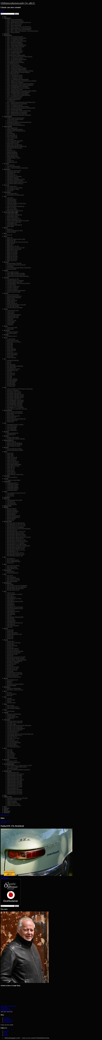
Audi (5, 196)
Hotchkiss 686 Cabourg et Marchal (16, 438)
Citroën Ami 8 (10, 313)
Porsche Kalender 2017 (13, 788)
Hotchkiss (6, 436)
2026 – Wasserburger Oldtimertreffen (16, 38)
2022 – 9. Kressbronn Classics (14, 66)
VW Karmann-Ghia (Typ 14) (14, 735)
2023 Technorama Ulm (13, 63)
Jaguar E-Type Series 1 (13, 463)
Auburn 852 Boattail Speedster (15, 129)
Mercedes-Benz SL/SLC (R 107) (15, 552)
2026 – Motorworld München (14, 19)
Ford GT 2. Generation (13, 390)
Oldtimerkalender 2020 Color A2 (15, 774)
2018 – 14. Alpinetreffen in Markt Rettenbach (18, 95)
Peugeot (6, 628)
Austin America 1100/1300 (14, 222)
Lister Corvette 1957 (12, 137)
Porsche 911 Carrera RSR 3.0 (14, 661)
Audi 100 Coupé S (11, 199)
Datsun (5, 326)
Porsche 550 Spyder (12, 645)
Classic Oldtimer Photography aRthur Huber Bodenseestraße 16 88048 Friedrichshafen (8, 1008)
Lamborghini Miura (12, 490)
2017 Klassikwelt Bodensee (14, 98)
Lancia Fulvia (10, 495)
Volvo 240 (9, 751)
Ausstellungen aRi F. (9, 764)
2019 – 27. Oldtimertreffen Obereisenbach (18, 79)
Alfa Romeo (7, 169)
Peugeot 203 (10, 637)
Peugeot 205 (10, 635)
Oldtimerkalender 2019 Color (14, 778)
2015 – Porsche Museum (13, 32)
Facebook (6, 1031)
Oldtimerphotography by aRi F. (18, 3)
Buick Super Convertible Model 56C (16, 418)
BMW (5, 236)
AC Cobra (6, 163)
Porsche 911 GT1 (11, 664)
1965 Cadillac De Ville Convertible (16, 274)
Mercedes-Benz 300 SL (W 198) (15, 533)
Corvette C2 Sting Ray (13, 287)
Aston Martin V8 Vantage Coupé (15, 195)
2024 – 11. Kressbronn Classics (15, 50)
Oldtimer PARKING (12, 802)
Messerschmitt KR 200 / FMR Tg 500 (16, 146)
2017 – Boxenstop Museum (14, 25)
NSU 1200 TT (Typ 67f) (13, 578)
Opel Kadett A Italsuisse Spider (15, 601)
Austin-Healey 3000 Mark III (14, 224)
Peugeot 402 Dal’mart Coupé (14, 634)
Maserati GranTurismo (13, 511)
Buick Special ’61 (11, 417)
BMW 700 (9, 244)
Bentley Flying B (11, 232)
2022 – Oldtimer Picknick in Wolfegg (16, 68)
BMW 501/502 (11, 243)
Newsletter (6, 33)
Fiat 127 (9, 363)
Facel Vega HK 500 (12, 136)
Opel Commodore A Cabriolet (14, 594)
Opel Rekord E (11, 610)
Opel (5, 591)
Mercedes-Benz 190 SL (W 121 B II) (16, 535)
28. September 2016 (6, 821)
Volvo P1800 (10, 752)
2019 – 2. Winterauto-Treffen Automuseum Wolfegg (20, 83)
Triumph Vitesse (11, 715)
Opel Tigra (10, 627)
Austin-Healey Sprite (12, 216)
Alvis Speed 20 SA (12, 186)
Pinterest (6, 1035)
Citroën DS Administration (14, 314)
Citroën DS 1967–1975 (13, 316)
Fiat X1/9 (9, 371)
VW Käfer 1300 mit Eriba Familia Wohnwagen (19, 725)
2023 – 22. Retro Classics (13, 65)
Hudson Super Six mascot (13, 446)
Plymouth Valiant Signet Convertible (16, 304)
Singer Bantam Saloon (12, 156)
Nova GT (9, 149)
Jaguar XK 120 (11, 468)
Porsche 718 (10, 647)
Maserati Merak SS (12, 513)
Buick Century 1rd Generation (14, 411)
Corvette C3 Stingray (12, 289)
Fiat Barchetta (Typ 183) (13, 369)
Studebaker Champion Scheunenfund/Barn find (19, 122)
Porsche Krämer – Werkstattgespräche (16, 659)
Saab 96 (9, 701)
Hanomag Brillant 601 (12, 433)
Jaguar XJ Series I (11, 460)
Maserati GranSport (12, 510)
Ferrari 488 (10, 344)
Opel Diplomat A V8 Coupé (14, 598)
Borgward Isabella (11, 269)
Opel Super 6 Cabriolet (13, 625)
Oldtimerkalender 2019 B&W (14, 781)
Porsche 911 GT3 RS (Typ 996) (15, 651)
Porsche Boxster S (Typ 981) (14, 672)
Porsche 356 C (10, 644)
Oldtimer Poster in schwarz (14, 805)
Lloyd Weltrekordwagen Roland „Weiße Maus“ (19, 267)
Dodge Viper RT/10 (12, 303)
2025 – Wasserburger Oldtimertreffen (16, 45)
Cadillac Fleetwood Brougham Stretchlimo (18, 276)
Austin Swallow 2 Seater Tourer (15, 474)
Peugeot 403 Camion (12, 632)
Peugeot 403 (10, 631)
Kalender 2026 (7, 771)
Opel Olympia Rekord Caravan (15, 608)
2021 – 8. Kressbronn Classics (14, 75)
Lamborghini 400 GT (12, 483)
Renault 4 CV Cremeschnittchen (15, 684)
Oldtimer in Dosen (11, 801)
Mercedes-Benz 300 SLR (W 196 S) (16, 534)
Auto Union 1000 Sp (12, 209)
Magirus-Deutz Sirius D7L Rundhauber (17, 585)
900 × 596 (3, 822)
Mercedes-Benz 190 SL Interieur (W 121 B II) (19, 537)
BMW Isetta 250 (11, 240)
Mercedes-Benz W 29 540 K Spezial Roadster (18, 528)
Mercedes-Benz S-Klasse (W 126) (15, 554)
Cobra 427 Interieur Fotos (13, 166)
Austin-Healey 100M (12, 213)
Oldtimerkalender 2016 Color (14, 791)
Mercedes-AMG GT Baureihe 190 (16, 523)
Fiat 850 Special (11, 384)
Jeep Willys (7, 475)
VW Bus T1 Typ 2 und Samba (14, 726)
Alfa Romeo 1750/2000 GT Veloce (16, 179)
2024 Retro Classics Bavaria (14, 49)
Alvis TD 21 (10, 190)
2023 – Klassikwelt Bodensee (14, 60)
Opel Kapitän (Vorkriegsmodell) (15, 617)
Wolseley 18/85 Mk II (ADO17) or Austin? (18, 220)
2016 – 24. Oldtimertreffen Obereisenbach (18, 106)
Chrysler (6, 293)
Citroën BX (10, 324)
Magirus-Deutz (8, 505)
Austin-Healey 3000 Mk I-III (14, 214)
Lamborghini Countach (13, 484)
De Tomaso (7, 330)
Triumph (6, 712)
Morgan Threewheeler (12, 572)
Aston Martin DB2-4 (12, 193)
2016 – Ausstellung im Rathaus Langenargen (18, 769)
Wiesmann (6, 759)
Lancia (5, 491)
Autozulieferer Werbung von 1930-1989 (17, 798)
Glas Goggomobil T (12, 430)
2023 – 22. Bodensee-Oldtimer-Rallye (16, 59)
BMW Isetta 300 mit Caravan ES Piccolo (17, 242)
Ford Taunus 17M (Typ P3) (14, 393)
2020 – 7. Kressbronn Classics (14, 76)
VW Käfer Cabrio (11, 724)
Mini (5, 564)
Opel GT (9, 615)
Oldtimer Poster (8, 796)
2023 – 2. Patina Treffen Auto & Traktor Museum (19, 56)
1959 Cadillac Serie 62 (13, 272)
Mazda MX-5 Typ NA (12, 143)
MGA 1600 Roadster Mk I (13, 561)
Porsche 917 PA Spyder (13, 667)
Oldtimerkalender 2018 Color (14, 782)
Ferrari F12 (10, 351)
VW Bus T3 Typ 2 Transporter (15, 729)
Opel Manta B (10, 604)
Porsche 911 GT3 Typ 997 (13, 652)
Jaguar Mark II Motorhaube (14, 464)
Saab (5, 697)
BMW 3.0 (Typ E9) (12, 254)
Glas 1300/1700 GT (12, 426)
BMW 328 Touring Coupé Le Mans (16, 239)
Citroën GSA (10, 323)
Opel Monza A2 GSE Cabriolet (15, 607)
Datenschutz (7, 811)
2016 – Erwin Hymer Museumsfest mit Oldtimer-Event (21, 108)
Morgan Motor (7, 570)
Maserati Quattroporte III (13, 515)
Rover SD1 (10, 695)
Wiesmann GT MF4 (12, 761)
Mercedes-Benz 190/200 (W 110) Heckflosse (18, 545)
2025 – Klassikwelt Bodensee (14, 42)
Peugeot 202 (10, 638)
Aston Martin (7, 192)
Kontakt (6, 809)
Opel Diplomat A (11, 597)
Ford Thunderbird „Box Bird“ (14, 404)
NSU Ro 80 (10, 575)
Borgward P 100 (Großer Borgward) (16, 264)
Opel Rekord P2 (11, 621)
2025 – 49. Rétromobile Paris (14, 48)
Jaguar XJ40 (10, 456)
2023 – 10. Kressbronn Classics (15, 58)
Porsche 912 (10, 665)
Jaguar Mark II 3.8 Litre (13, 465)
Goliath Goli (10, 266)
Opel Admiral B (11, 614)
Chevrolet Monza (11, 284)
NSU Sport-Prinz (11, 577)
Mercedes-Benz (8, 521)
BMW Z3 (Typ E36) (12, 253)
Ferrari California (11, 349)
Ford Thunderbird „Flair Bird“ (15, 403)
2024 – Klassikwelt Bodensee (14, 52)
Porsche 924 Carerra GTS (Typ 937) (16, 657)
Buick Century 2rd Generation (14, 413)
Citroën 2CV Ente (11, 320)
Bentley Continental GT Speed (15, 230)
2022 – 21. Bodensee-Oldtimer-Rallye (16, 69)
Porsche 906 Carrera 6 (12, 648)
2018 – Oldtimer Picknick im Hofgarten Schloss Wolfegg (21, 90)
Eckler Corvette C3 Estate (13, 292)
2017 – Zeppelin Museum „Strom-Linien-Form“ (19, 28)
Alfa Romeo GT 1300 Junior (14, 176)
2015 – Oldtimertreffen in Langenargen (17, 113)
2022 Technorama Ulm (13, 73)
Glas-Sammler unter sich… (14, 123)
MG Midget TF (11, 558)
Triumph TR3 (10, 718)
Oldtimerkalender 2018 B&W (14, 783)
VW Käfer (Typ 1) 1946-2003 (14, 722)
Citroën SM (10, 319)
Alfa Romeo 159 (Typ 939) (14, 170)
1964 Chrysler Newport (13, 294)
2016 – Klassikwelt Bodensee (14, 109)
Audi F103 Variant (11, 202)
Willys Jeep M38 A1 (12, 477)
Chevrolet (6, 277)
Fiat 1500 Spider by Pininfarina (15, 366)
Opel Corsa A (10, 595)
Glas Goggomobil (11, 428)
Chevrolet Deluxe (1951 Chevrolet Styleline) (18, 283)
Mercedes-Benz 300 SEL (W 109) (15, 548)
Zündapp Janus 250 (12, 162)
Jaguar (5, 451)
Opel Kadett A (10, 600)
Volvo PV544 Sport (12, 758)
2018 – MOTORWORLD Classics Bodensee (18, 92)
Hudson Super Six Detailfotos (14, 444)
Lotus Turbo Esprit (12, 504)
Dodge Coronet (11, 299)
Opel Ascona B (11, 592)
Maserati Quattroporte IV (13, 517)
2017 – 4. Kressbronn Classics (14, 96)
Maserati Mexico (11, 514)
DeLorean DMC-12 (12, 135)
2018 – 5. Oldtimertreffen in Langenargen (17, 93)
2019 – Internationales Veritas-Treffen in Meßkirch (20, 85)
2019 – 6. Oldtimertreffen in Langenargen (17, 86)
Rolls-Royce (7, 687)
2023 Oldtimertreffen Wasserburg (15, 62)
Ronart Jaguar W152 (12, 155)
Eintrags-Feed (7, 1019)
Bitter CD (9, 234)
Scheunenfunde (8, 116)
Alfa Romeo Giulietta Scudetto (15, 180)
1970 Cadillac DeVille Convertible (16, 273)
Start (5, 16)
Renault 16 (10, 681)
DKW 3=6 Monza (11, 207)
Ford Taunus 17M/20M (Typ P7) (15, 397)
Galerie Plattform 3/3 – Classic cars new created (19, 765)
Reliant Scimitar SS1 (12, 153)
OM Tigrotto (10, 584)
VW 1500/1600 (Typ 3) (13, 731)
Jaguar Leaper (10, 470)
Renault (6, 678)
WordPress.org (7, 1022)
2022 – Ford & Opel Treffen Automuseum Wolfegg (20, 70)
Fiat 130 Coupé (11, 374)
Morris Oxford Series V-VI (14, 219)
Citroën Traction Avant (13, 310)
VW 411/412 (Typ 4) (12, 732)
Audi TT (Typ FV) (11, 205)
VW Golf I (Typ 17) (12, 736)
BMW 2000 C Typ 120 (13, 246)
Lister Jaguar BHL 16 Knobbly (15, 140)
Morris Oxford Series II (13, 217)
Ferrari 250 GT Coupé (12, 340)
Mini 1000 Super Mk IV (13, 565)
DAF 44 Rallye (11, 133)
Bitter (5, 233)
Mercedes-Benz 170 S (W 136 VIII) (16, 524)
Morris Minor (10, 226)
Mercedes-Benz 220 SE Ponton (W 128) (17, 541)
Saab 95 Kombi (11, 699)
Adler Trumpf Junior (12, 128)
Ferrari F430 (10, 356)
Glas (5, 423)
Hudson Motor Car (8, 440)
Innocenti (6, 447)
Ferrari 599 (10, 347)
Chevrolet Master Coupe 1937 (14, 282)
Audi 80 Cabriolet (11, 200)
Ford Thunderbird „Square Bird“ (15, 401)
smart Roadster (11, 711)
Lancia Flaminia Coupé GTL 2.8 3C (16, 493)
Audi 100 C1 (10, 197)
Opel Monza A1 (11, 605)
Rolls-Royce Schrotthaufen (14, 688)
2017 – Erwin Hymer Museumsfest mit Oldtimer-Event (21, 102)
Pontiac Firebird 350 (12, 420)
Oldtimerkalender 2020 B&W (14, 775)
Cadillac (6, 270)
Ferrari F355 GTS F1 (12, 353)
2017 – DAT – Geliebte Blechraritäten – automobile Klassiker (17, 767)
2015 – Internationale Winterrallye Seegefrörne (19, 115)
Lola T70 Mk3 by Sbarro (13, 142)
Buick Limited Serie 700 (13, 416)
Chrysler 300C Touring (13, 306)
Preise (5, 806)
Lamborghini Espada (12, 485)
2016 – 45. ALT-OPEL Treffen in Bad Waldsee (19, 110)
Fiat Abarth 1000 (11, 367)
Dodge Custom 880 (12, 300)
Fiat (5, 359)
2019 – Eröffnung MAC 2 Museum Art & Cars (19, 22)
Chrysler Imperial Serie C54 (14, 296)
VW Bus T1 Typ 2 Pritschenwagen (16, 728)
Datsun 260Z (10, 329)
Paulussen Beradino (12, 152)
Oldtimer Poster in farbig (13, 803)
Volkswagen (7, 719)
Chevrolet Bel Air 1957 (13, 279)
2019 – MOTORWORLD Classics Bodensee (18, 88)
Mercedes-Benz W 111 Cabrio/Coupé (16, 544)
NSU (5, 574)
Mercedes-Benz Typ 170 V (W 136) (16, 525)
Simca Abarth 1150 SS (13, 706)
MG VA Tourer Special (13, 560)
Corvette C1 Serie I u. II (13, 286)
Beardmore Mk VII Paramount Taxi (16, 130)
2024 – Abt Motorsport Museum (15, 21)
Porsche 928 (10, 671)
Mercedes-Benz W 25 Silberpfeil (15, 527)
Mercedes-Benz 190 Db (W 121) (15, 538)
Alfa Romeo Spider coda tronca (15, 183)
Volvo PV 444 (10, 755)
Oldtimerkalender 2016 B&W (14, 789)
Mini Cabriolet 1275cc (13, 568)
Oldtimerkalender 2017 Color (14, 785)
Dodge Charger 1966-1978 (14, 297)
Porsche (6, 639)
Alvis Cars (6, 185)
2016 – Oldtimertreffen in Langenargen (17, 112)
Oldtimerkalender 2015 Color (14, 793)
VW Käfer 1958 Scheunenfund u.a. (16, 125)
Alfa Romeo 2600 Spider (13, 172)
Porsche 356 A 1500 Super (14, 642)
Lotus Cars (6, 498)
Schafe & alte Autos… (12, 120)
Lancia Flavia (10, 494)
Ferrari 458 (10, 343)
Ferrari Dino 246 (11, 350)
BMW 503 (9, 237)
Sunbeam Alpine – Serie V (14, 157)
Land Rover (7, 497)
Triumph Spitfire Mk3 (12, 716)
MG (5, 557)
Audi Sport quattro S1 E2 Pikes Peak (16, 203)
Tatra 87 (9, 159)
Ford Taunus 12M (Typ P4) (14, 398)
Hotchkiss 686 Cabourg (13, 437)
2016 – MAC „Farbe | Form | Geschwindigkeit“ (19, 29)
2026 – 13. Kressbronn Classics (15, 36)
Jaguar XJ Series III (12, 457)
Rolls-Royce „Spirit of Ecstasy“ (15, 689)
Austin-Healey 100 (12, 223)
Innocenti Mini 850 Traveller (14, 448)
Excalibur (6, 334)
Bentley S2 (10, 229)
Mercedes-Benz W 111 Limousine (15, 542)
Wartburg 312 (10, 160)
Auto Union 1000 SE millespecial (15, 206)
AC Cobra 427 (10, 165)
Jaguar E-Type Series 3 (13, 461)
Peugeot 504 (10, 629)
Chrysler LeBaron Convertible (15, 307)
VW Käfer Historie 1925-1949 (15, 721)
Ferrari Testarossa (11, 357)
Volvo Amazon (11, 756)
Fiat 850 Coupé (11, 383)
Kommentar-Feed (8, 1020)
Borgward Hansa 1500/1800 (14, 263)
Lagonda (6, 478)
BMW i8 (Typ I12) (12, 260)
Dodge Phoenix (11, 301)
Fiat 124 (9, 361)
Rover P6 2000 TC (12, 694)
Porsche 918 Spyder (12, 669)
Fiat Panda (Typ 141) (12, 370)
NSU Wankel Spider (12, 581)
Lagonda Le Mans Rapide (13, 480)
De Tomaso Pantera (12, 333)
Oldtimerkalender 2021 (13, 772)
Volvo (5, 748)
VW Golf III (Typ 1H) (12, 741)
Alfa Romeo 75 (11, 173)
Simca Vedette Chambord (13, 708)
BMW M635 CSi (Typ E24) (14, 249)
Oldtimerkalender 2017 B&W (14, 786)
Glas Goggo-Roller (12, 427)
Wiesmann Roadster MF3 (13, 762)
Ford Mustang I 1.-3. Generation (15, 407)
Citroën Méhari (11, 321)
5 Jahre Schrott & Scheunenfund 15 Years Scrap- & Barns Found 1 (16, 118)
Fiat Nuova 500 (11, 386)
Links (5, 795)
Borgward (6, 262)
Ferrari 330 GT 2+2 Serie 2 (14, 341)
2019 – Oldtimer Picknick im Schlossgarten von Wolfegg (21, 80)
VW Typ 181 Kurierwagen (14, 742)
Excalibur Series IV (12, 336)
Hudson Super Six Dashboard (14, 443)
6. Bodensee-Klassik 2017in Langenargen (13, 100)
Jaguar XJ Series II (12, 458)
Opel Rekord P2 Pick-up (13, 611)
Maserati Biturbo (11, 518)
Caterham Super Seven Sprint (14, 500)
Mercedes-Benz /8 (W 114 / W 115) (16, 550)
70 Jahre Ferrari (11, 339)
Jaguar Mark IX (11, 471)
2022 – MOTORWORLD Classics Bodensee (18, 72)
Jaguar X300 (10, 454)
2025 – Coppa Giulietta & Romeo (15, 46)
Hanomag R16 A (11, 434)
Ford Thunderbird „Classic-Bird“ (15, 400)
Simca (5, 704)
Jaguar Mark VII (11, 473)
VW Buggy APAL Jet (12, 745)
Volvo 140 (9, 749)
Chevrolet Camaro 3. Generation (15, 280)
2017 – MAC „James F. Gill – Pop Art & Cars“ (19, 26)
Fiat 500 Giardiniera (12, 380)
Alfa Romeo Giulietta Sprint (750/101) (17, 182)
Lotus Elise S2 (10, 501)
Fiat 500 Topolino (11, 381)
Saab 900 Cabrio (11, 702)
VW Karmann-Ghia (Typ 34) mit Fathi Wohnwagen (20, 734)
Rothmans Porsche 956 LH (14, 677)
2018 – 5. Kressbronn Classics (14, 89)
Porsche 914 (10, 655)
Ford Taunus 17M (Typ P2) (14, 391)
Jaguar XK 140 (11, 467)
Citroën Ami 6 (10, 311)
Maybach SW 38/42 (12, 530)
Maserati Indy (10, 520)
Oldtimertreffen (8, 35)
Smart (5, 709)
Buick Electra (10, 414)
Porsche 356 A (10, 641)
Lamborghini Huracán (12, 488)
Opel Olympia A (11, 619)
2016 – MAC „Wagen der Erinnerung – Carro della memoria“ (22, 31)
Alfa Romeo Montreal (12, 177)
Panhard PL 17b (11, 150)
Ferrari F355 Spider (12, 354)
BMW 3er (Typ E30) (12, 250)
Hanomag (6, 431)
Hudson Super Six (11, 441)
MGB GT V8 (10, 562)
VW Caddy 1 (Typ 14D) (13, 738)
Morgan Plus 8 (11, 571)
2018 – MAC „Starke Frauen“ (14, 23)
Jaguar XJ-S (10, 453)
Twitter (5, 1032)
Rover (5, 691)
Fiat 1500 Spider (11, 364)
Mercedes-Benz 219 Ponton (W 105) (16, 540)
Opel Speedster (11, 612)
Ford (5, 387)
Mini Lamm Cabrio (12, 567)
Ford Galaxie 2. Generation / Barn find (17, 408)
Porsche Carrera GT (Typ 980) (15, 674)
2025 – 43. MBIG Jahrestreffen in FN (16, 41)
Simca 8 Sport (10, 705)
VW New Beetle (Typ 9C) (13, 746)
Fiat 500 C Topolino (12, 378)
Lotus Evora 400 (11, 503)
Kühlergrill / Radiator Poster (14, 799)
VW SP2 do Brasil (11, 744)
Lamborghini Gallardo (12, 487)
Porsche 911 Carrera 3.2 (13, 649)
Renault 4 (9, 682)
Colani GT (9, 132)
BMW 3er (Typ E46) (12, 256)
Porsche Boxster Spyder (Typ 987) (16, 658)
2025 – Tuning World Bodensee (15, 43)
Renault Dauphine (11, 685)
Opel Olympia (10, 618)
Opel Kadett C (10, 602)
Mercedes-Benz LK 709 (13, 590)
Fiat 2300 (9, 377)
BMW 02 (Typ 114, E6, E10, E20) (16, 247)
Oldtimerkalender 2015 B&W (14, 792)
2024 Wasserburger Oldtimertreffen (16, 55)
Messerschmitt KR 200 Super (14, 147)
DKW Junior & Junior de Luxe (15, 210)
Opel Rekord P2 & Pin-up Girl (15, 622)
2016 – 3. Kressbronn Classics (14, 105)
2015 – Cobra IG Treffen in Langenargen (17, 167)
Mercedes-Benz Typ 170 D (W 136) (16, 531)
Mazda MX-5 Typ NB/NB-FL (14, 145)
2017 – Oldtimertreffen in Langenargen (17, 103)
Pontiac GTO (10, 421)
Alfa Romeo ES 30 (12, 175)
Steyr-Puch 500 (11, 373)
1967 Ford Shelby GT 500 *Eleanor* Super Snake (20, 388)
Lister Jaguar (10, 139)
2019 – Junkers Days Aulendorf (15, 82)
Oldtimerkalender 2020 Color (14, 776)
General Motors (8, 410)
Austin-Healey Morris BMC (11, 212)
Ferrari (5, 337)
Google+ (6, 1034)
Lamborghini (7, 481)
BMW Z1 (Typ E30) (12, 252)
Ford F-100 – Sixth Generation (15, 406)
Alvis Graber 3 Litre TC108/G (14, 187)
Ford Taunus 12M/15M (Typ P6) (15, 396)
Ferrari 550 (10, 346)
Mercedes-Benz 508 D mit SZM (15, 588)
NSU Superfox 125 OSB (13, 580)
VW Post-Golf (10, 739)
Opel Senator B (11, 624)
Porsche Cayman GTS (12, 675)
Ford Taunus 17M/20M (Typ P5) (15, 394)
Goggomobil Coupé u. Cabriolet (15, 424)
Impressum (6, 812)
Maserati (6, 507)
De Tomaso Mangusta (12, 331)
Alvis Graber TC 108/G (13, 189)
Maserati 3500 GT (11, 508)
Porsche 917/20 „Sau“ (12, 668)
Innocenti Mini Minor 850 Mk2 (15, 450)
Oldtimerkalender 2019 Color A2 (15, 779)
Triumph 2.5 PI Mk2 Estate (14, 714)
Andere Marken (8, 126)
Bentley (6, 227)
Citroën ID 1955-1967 (12, 317)
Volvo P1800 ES (11, 754)
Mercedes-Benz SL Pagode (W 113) (16, 547)
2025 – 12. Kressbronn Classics (15, 39)
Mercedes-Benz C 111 (12, 551)
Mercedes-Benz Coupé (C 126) (15, 555)
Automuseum (7, 18)
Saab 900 (9, 698)
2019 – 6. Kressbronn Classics (14, 78)
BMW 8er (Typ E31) (12, 257)
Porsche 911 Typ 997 (12, 654)
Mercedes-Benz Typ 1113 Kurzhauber (16, 587)
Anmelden (6, 1018)
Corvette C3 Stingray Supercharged (16, 290)
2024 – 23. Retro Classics (13, 53)
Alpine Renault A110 (12, 679)
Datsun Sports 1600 (12, 327)
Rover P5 (9, 692)
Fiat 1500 (9, 376)
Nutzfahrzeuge (7, 582)
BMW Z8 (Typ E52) (12, 259)
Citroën (6, 309)
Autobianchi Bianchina (13, 360)
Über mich (6, 808)
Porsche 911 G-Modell (13, 662)
